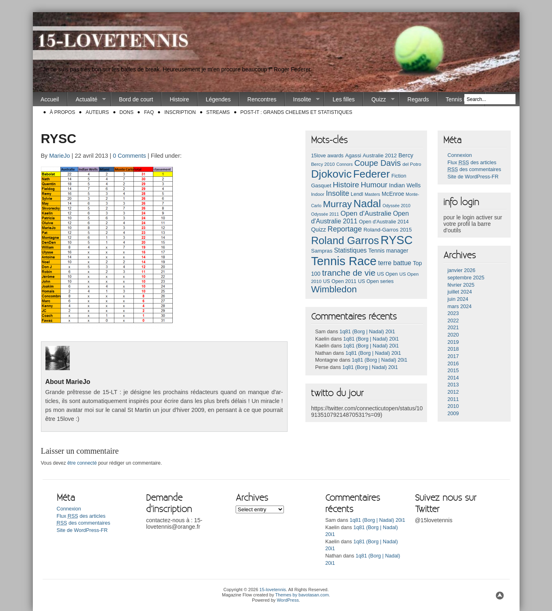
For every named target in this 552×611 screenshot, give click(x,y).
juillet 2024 (459, 292)
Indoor (317, 194)
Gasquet (321, 185)
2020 (453, 335)
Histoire (179, 99)
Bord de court (136, 99)
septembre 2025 (465, 278)
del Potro (411, 164)
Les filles (343, 99)
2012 (453, 392)
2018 (453, 349)
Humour (374, 184)
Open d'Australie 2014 (384, 222)
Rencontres (262, 99)
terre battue (394, 262)
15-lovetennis (273, 589)
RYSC (396, 240)
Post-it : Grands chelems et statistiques (296, 112)
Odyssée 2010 (396, 205)
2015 (453, 370)
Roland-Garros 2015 (387, 230)
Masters (372, 194)
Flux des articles (471, 162)
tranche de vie (349, 272)
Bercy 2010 (323, 164)
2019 (453, 342)
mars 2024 (459, 306)
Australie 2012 (380, 155)
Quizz (378, 99)
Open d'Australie (366, 213)
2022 (453, 321)
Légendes (218, 99)
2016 (453, 364)
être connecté (82, 463)
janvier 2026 (461, 270)
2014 (453, 378)
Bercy (405, 155)
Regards (418, 99)
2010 (453, 406)
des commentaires (474, 169)
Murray (337, 204)
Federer (371, 174)
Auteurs (97, 112)
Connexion (459, 155)
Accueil (50, 99)
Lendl (357, 194)
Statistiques (350, 250)
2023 (453, 313)
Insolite (302, 99)
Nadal (367, 203)
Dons (127, 112)
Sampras (322, 251)
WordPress (288, 600)
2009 (453, 413)
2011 (453, 399)
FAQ (149, 112)
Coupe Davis (377, 163)
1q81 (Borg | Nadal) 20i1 (367, 331)
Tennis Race (461, 99)
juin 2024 (457, 299)
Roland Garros (345, 240)
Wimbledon (334, 289)
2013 (453, 385)
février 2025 (461, 285)
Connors (344, 164)
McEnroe (393, 194)
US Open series (376, 281)
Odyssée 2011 (325, 214)
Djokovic (331, 174)
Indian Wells (405, 185)
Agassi (353, 155)
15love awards (327, 156)
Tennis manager (388, 250)
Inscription (179, 112)
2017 (453, 356)
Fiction (398, 176)
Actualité (87, 99)
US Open (387, 274)
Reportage (345, 229)
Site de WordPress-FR (472, 177)
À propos (62, 112)
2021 (453, 327)
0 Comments (129, 155)
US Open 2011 (339, 281)
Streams (218, 112)
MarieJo (59, 155)
